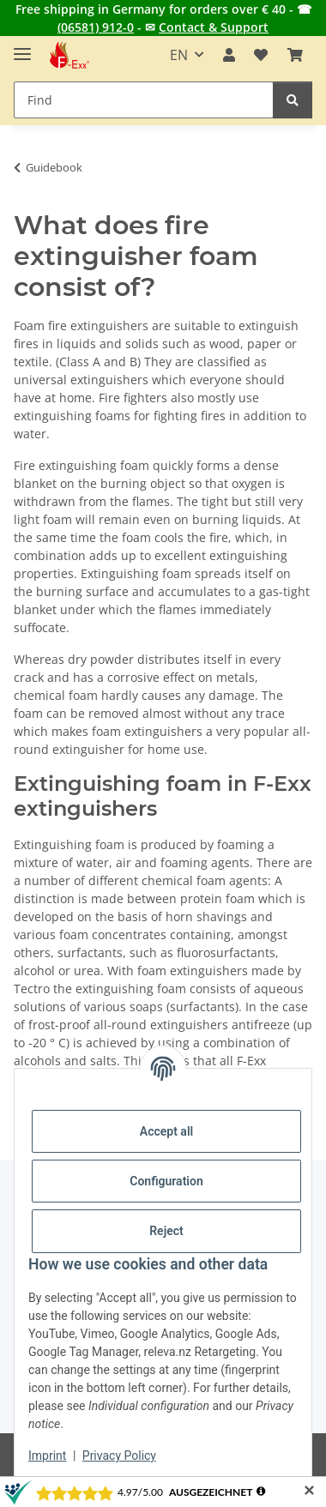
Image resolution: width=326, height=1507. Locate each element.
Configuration (166, 1181)
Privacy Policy (119, 1455)
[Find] (292, 99)
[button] (229, 55)
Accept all (166, 1131)
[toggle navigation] (22, 46)
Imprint (47, 1455)
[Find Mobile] (144, 99)
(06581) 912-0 (95, 27)
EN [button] (179, 54)
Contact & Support (214, 27)
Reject (166, 1231)
